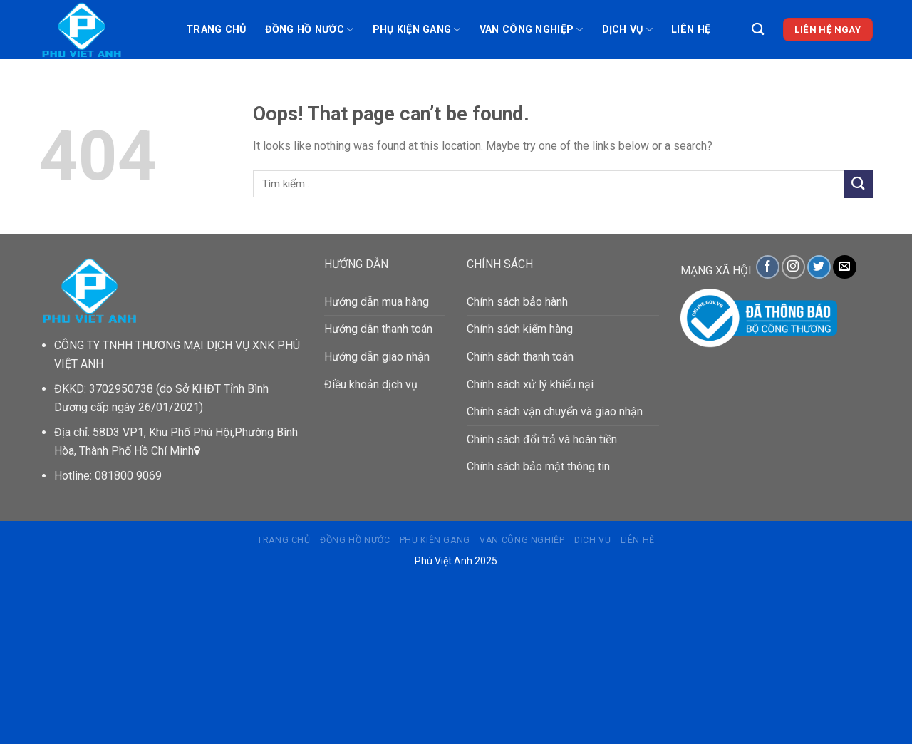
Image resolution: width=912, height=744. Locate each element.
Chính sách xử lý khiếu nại (530, 384)
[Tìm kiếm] (758, 29)
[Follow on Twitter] (819, 267)
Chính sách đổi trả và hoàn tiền (542, 439)
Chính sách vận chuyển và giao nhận (555, 411)
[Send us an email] (844, 267)
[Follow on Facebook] (767, 267)
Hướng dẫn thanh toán (378, 329)
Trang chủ (216, 30)
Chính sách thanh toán (520, 356)
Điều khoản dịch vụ (371, 384)
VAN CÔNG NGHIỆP (532, 29)
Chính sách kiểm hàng (520, 329)
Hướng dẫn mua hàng (376, 302)
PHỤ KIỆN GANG (417, 29)
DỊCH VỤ (627, 29)
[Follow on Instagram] (793, 267)
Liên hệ (690, 30)
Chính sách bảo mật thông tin (538, 466)
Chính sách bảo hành (517, 302)
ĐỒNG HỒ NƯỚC (309, 29)
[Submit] (858, 183)
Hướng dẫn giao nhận (377, 356)
